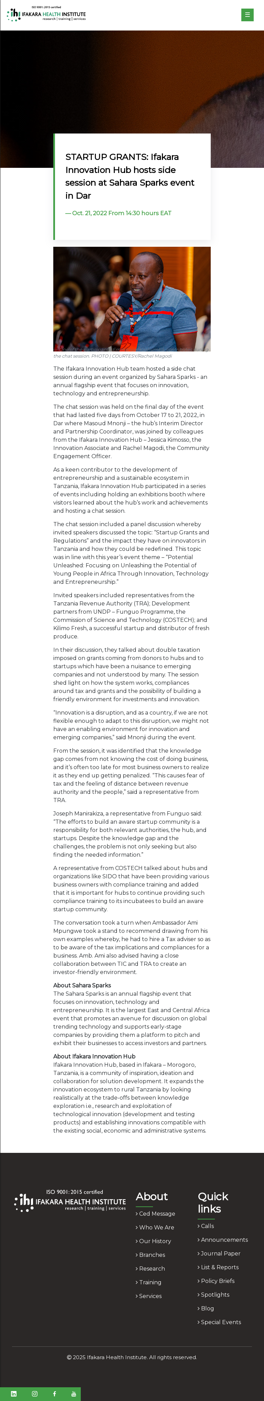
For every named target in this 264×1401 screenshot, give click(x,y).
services (149, 1296)
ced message (155, 1214)
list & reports (218, 1267)
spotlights (213, 1295)
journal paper (219, 1253)
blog (206, 1308)
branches (150, 1255)
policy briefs (216, 1281)
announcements (223, 1240)
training (149, 1282)
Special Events (219, 1322)
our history (153, 1241)
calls (206, 1226)
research (150, 1268)
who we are (155, 1227)
